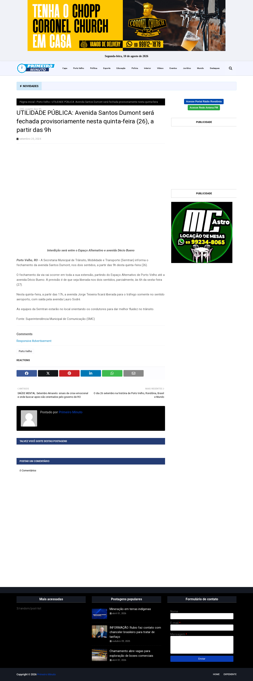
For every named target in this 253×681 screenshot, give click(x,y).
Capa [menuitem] (64, 68)
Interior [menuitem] (147, 68)
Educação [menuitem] (121, 68)
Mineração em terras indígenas (130, 609)
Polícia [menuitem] (135, 68)
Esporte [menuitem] (106, 68)
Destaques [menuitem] (215, 68)
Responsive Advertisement (34, 341)
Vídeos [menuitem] (160, 68)
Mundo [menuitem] (200, 68)
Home (216, 674)
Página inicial (27, 102)
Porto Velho (43, 102)
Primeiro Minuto (70, 412)
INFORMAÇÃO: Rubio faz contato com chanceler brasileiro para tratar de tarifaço (135, 632)
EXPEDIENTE (230, 674)
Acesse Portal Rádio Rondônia (204, 101)
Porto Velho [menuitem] (78, 68)
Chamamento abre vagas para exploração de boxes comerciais (131, 653)
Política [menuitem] (93, 68)
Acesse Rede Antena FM (204, 107)
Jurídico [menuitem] (187, 68)
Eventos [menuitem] (173, 68)
